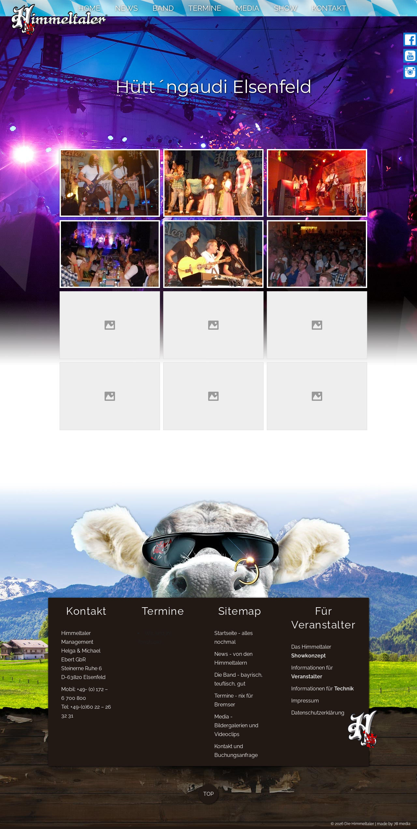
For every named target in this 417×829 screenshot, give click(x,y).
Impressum (305, 705)
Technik (344, 693)
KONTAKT (329, 8)
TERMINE (204, 8)
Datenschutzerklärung (317, 718)
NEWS (126, 8)
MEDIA (247, 8)
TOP (208, 799)
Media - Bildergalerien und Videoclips (236, 730)
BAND (163, 8)
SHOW (285, 8)
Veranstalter (306, 681)
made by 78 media (393, 823)
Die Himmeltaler (359, 823)
